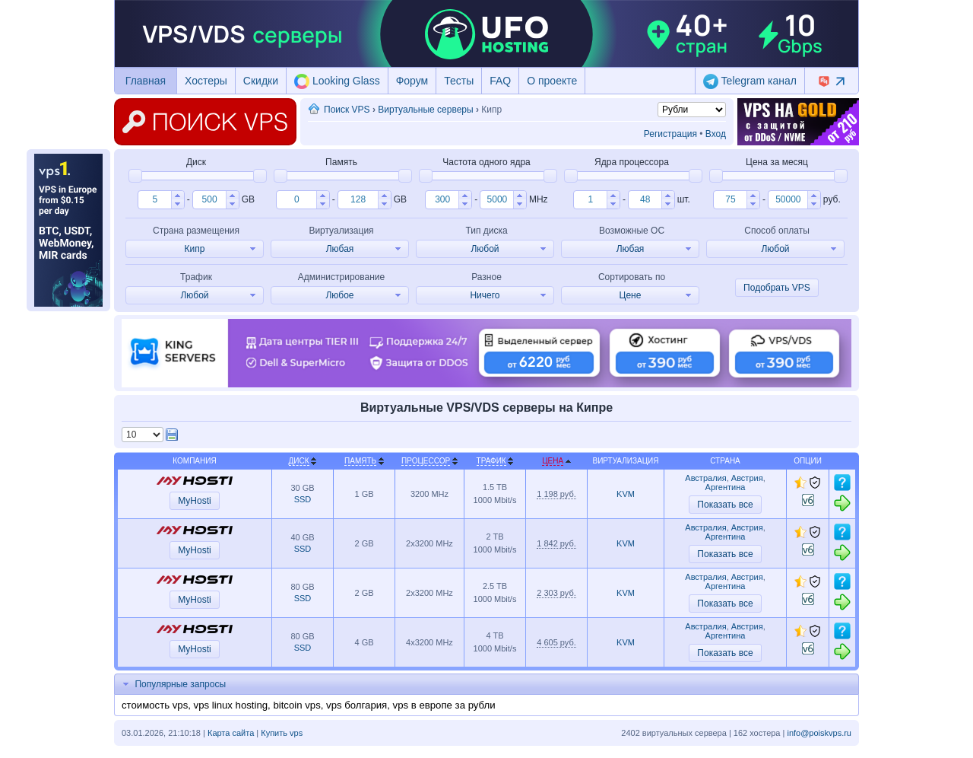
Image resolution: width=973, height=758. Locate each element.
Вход (715, 134)
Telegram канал (750, 81)
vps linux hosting (231, 705)
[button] (177, 195)
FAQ (500, 81)
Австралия (705, 478)
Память (360, 461)
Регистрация (670, 134)
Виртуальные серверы (425, 109)
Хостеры (206, 81)
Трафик (491, 461)
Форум (412, 81)
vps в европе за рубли (444, 705)
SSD (303, 499)
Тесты (459, 81)
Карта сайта (231, 732)
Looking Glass (337, 81)
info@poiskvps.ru (819, 732)
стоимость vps (155, 705)
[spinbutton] (154, 199)
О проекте (552, 81)
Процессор (425, 461)
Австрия (747, 478)
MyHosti (194, 500)
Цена (552, 461)
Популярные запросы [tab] (172, 684)
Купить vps (282, 732)
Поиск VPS (347, 109)
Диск (299, 461)
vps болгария (356, 705)
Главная (145, 81)
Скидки (260, 81)
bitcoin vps (296, 705)
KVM (625, 493)
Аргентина (725, 487)
